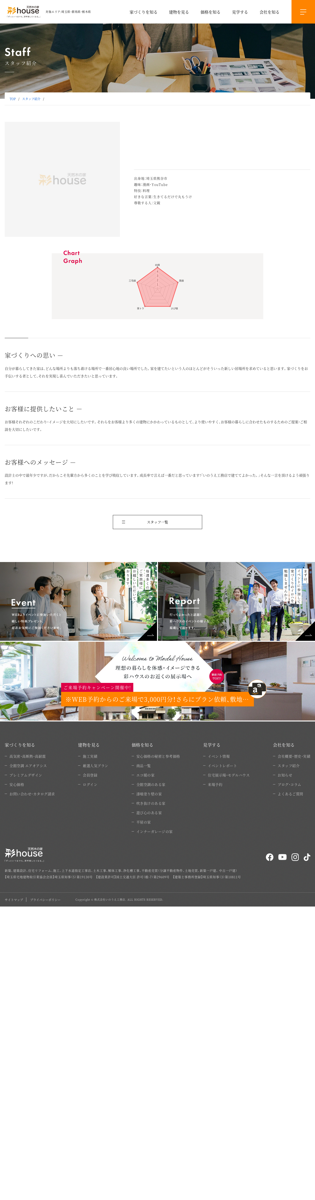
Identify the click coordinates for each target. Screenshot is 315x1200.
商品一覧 (143, 765)
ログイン (90, 784)
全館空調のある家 (150, 784)
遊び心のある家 (149, 812)
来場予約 (215, 784)
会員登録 (90, 774)
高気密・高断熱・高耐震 (27, 756)
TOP (13, 98)
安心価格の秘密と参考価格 (158, 756)
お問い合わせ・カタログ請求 (32, 793)
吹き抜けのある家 (150, 803)
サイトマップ (14, 899)
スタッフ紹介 (31, 98)
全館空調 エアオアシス (28, 765)
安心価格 (16, 784)
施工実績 (90, 756)
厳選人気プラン (95, 765)
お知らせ (285, 774)
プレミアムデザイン (25, 774)
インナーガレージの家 (154, 831)
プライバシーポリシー (45, 899)
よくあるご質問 (290, 793)
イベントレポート (222, 765)
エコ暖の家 (145, 774)
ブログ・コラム (289, 784)
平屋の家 (143, 822)
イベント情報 (219, 756)
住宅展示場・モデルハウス (229, 774)
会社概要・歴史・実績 (294, 756)
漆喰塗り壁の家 (149, 793)
